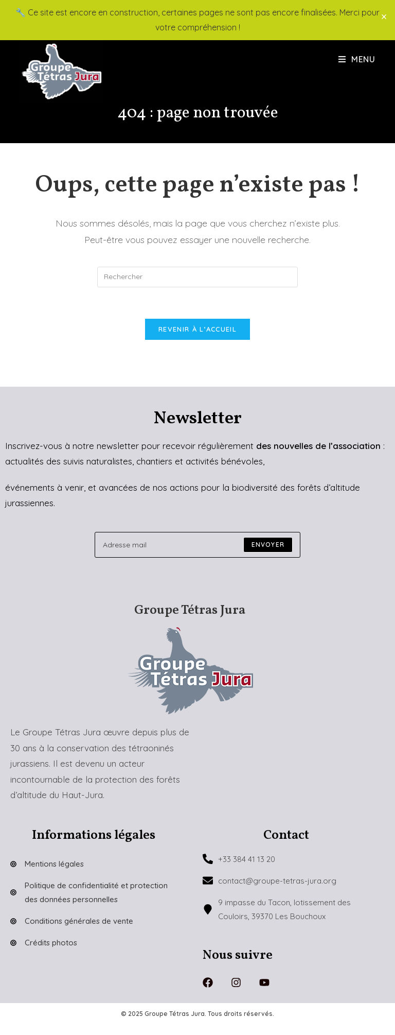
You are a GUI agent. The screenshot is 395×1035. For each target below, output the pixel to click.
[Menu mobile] (356, 59)
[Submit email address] (268, 545)
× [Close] (384, 16)
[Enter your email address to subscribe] (197, 545)
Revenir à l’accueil (197, 329)
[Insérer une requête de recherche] (197, 277)
